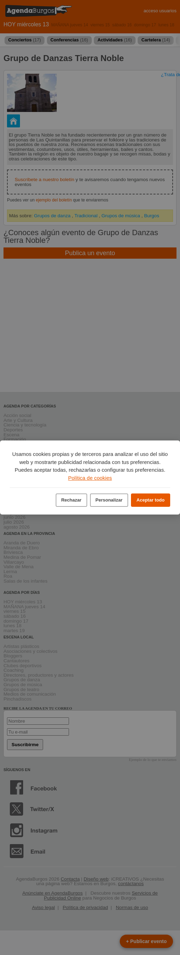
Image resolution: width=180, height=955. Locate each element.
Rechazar (71, 500)
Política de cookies (90, 478)
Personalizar (109, 500)
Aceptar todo (151, 500)
